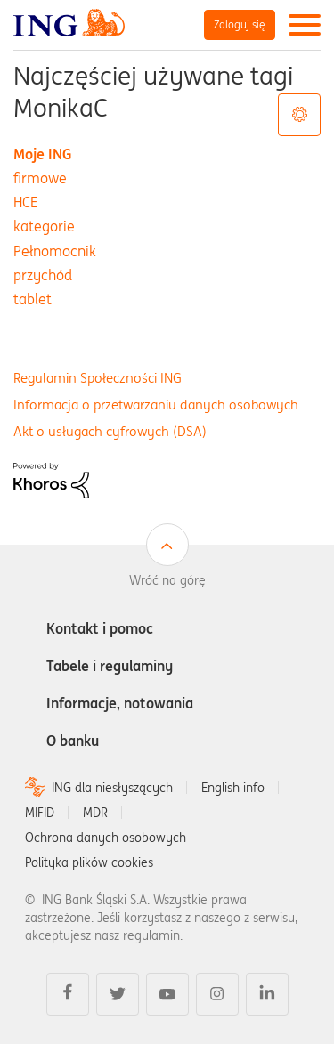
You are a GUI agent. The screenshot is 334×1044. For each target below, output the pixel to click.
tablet (32, 299)
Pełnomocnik (54, 251)
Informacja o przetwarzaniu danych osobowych (155, 404)
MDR (95, 813)
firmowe (40, 178)
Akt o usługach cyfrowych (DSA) (110, 431)
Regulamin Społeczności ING (97, 377)
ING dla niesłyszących (112, 788)
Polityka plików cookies (89, 862)
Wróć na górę (167, 580)
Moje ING (42, 154)
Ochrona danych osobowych (105, 838)
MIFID (39, 813)
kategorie (44, 226)
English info (233, 788)
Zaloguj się (239, 24)
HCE (25, 202)
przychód (42, 275)
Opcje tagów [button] (299, 114)
